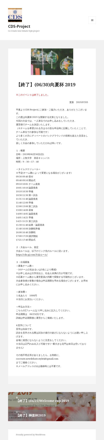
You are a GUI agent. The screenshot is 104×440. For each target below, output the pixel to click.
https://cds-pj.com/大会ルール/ (32, 254)
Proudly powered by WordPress (30, 434)
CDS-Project (19, 26)
